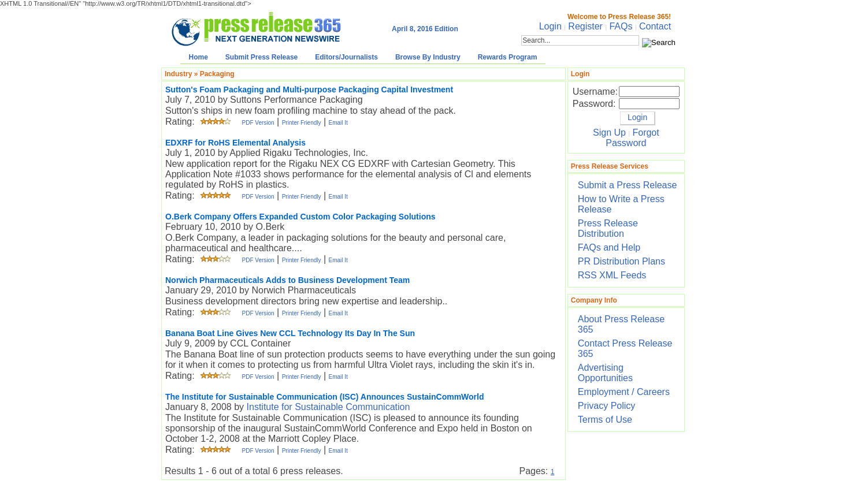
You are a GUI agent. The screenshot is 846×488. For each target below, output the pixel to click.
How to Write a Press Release (621, 204)
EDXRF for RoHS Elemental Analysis (235, 142)
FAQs (620, 26)
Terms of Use (605, 419)
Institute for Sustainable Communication (328, 407)
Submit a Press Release (627, 185)
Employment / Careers (624, 392)
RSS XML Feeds (612, 275)
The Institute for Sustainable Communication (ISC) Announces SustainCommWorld (324, 396)
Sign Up (609, 132)
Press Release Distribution (608, 228)
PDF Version (258, 123)
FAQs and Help (609, 247)
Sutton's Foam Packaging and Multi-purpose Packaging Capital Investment (309, 89)
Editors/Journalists (346, 57)
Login (550, 26)
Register (585, 26)
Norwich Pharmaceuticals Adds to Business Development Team (287, 280)
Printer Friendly (301, 123)
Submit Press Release (261, 57)
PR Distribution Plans (621, 261)
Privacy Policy (607, 406)
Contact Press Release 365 (625, 348)
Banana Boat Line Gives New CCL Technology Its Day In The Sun (290, 333)
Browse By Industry (428, 57)
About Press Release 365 (621, 324)
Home (198, 57)
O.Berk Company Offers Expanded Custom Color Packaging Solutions (300, 216)
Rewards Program (507, 57)
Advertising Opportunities (605, 373)
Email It (338, 123)
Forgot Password (632, 138)
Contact (655, 26)
